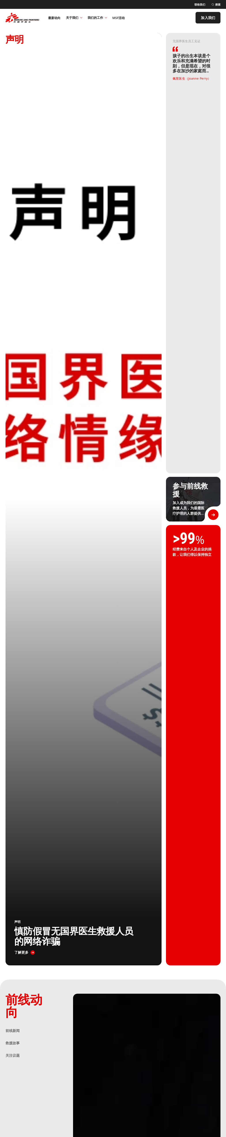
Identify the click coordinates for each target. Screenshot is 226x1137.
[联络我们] (199, 4)
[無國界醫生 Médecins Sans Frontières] (22, 18)
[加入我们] (208, 17)
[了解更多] (24, 952)
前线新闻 (13, 1030)
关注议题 (13, 1055)
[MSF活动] (118, 17)
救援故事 (13, 1043)
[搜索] (215, 4)
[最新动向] (54, 17)
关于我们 (74, 17)
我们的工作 (97, 17)
